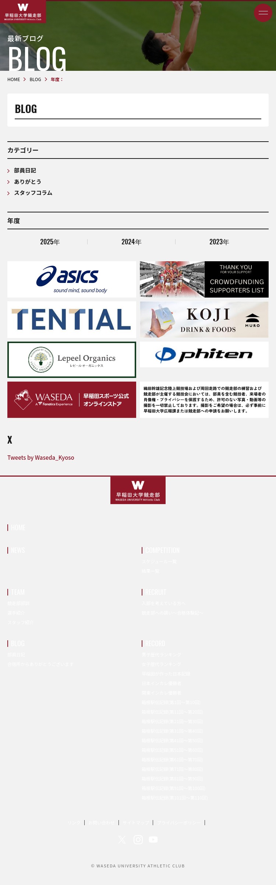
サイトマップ (136, 822)
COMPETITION (162, 550)
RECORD (155, 643)
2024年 (131, 241)
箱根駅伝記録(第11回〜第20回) (172, 712)
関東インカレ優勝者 (161, 692)
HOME (18, 527)
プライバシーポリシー (179, 822)
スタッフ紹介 (20, 622)
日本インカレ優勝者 (161, 683)
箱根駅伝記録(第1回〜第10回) (171, 702)
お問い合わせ (101, 822)
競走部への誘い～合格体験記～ (173, 612)
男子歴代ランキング (161, 654)
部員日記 (25, 170)
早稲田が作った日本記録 (166, 673)
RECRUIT (156, 592)
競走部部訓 (18, 603)
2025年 (50, 241)
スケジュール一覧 (159, 561)
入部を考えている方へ (163, 603)
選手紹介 (16, 612)
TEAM (18, 592)
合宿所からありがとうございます (40, 664)
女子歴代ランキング (161, 664)
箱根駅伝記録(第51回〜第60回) (172, 750)
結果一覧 (150, 571)
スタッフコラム (33, 192)
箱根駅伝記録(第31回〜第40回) (172, 731)
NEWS (18, 550)
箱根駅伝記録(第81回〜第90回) (172, 778)
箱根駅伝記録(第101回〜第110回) (175, 797)
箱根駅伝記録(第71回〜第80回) (172, 769)
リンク (74, 822)
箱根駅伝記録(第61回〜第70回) (172, 759)
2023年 (219, 241)
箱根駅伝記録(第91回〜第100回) (173, 788)
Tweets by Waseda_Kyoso (40, 457)
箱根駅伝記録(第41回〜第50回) (172, 740)
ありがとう (28, 181)
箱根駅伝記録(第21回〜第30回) (172, 721)
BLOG (18, 643)
